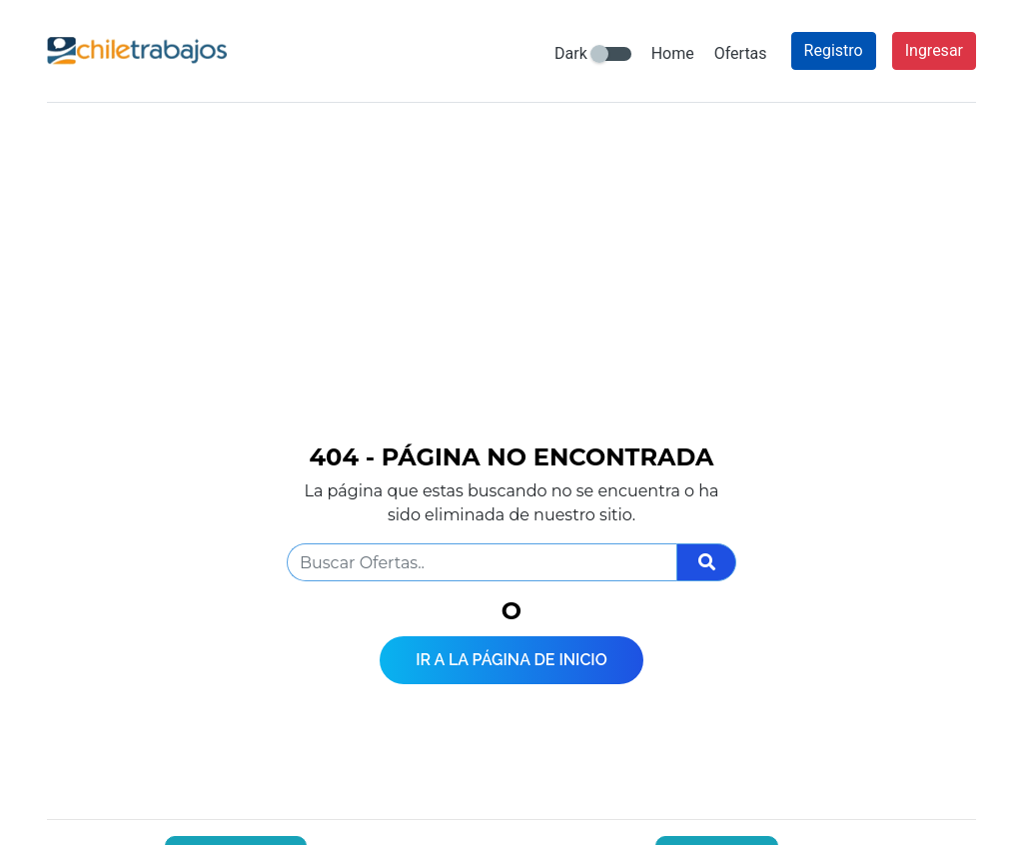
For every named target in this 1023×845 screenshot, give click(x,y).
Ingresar (934, 50)
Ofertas (740, 53)
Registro (833, 50)
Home (672, 53)
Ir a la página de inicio (511, 659)
